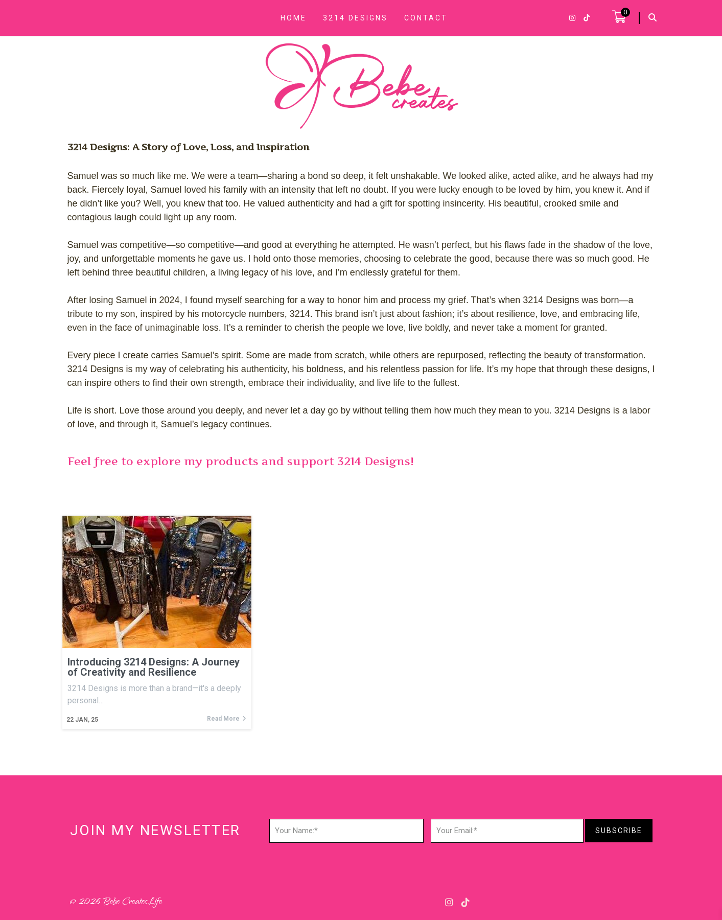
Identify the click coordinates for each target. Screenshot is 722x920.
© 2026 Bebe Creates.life (116, 902)
